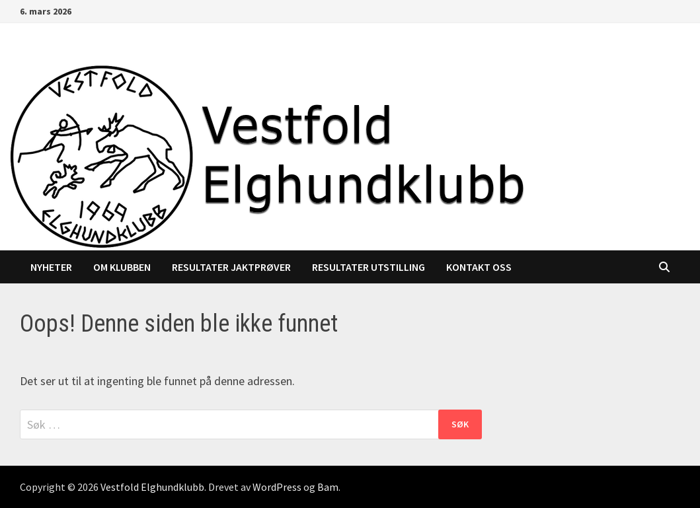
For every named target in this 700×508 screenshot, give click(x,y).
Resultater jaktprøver (231, 266)
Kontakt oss (479, 266)
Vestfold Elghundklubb (152, 486)
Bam (327, 486)
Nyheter (51, 266)
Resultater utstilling (368, 266)
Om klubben (122, 266)
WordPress (277, 486)
